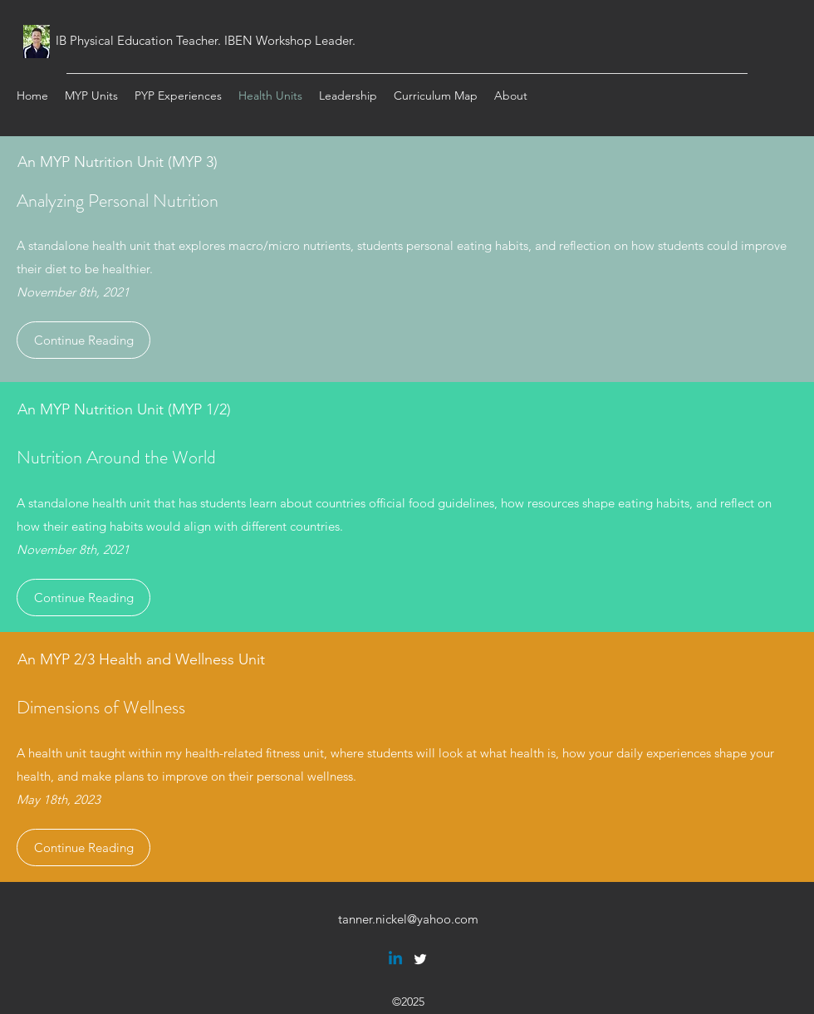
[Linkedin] (395, 959)
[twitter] (420, 959)
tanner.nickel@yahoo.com (408, 919)
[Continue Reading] (83, 340)
